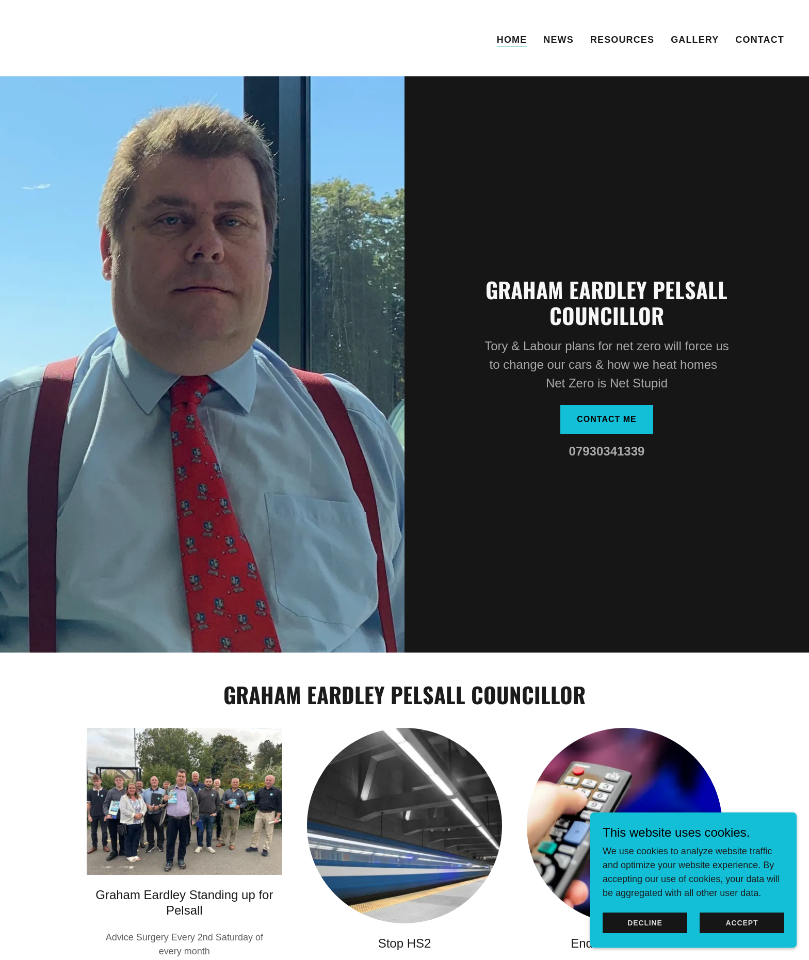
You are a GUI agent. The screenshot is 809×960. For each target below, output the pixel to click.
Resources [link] (622, 40)
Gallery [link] (695, 40)
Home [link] (512, 40)
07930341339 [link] (607, 451)
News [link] (558, 40)
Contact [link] (759, 40)
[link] (50, 37)
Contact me (607, 419)
